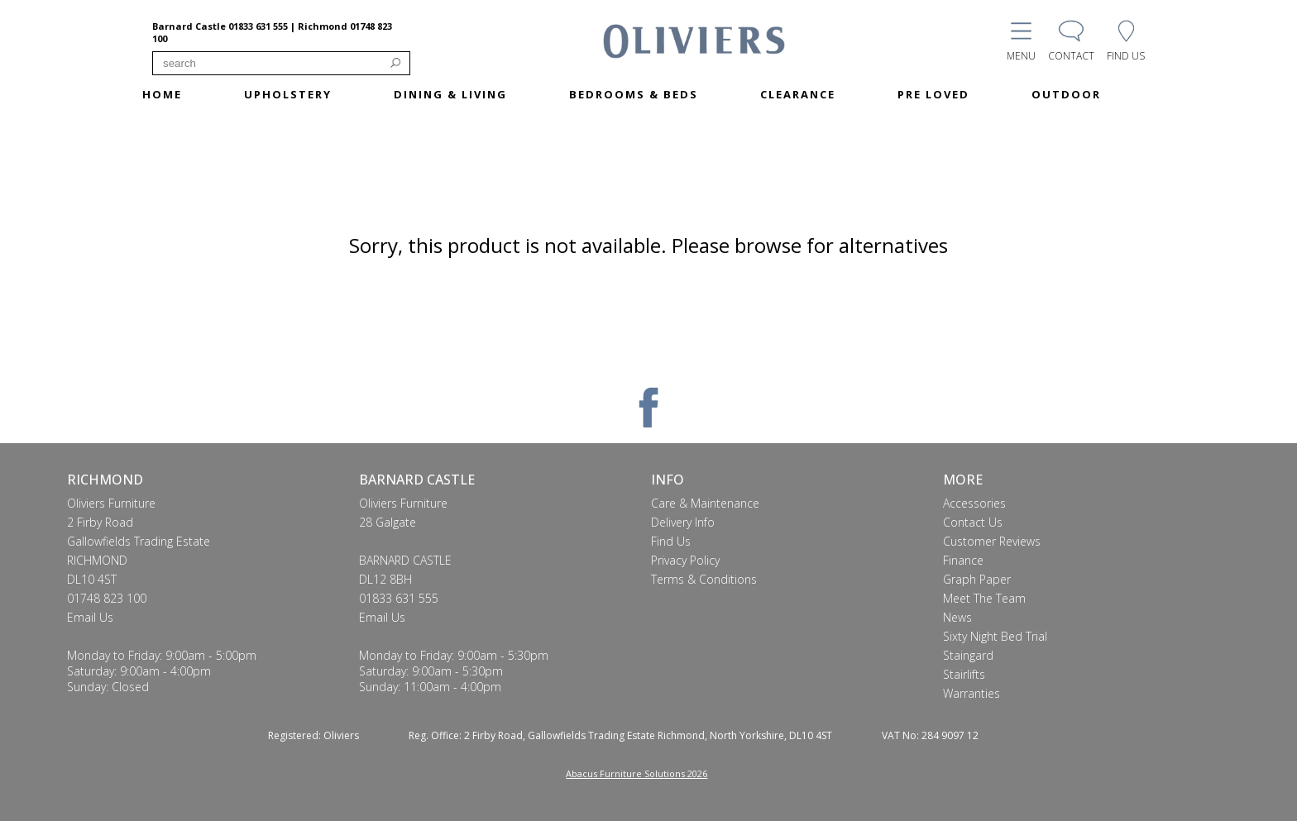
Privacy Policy (685, 560)
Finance (963, 560)
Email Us (90, 617)
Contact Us (973, 522)
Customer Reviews (992, 541)
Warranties (971, 693)
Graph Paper (977, 579)
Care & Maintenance (705, 503)
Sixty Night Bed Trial (995, 636)
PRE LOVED (933, 94)
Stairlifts (964, 674)
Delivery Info (683, 522)
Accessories (974, 503)
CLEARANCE (797, 94)
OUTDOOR (1066, 94)
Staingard (968, 655)
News (957, 617)
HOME (162, 94)
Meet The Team (984, 598)
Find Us (671, 541)
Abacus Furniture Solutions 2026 (636, 773)
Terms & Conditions (704, 579)
